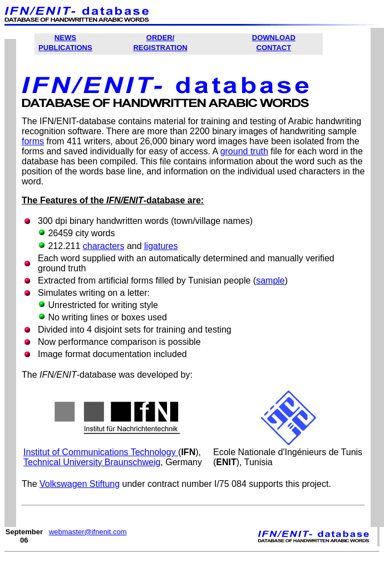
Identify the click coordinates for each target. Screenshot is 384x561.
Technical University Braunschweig (91, 462)
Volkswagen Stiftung (80, 484)
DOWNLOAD (274, 37)
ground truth (244, 151)
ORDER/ (160, 37)
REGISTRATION (160, 47)
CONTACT (274, 47)
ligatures (161, 246)
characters (104, 246)
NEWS (65, 37)
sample (270, 280)
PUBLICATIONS (65, 47)
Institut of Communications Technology (100, 452)
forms (33, 141)
